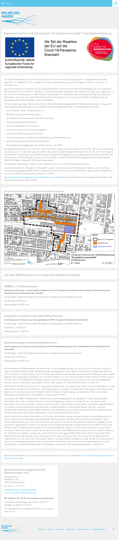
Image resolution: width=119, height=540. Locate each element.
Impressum (59, 529)
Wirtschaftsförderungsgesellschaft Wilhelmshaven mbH (33, 177)
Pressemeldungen (98, 529)
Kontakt (49, 529)
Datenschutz (70, 529)
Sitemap (41, 529)
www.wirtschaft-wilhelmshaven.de (20, 492)
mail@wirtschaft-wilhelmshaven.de (20, 490)
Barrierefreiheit (83, 529)
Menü (8, 3)
